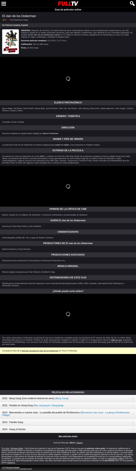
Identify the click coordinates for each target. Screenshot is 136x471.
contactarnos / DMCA (116, 459)
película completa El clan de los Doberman (40, 351)
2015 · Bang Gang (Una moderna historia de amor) (35, 398)
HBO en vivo (116, 340)
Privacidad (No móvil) (26, 469)
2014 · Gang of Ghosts (14, 429)
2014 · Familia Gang (12, 422)
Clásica (79, 443)
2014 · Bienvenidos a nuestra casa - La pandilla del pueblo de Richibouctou (66, 413)
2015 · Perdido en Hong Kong (33, 405)
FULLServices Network (12, 467)
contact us (11, 463)
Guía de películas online (68, 9)
